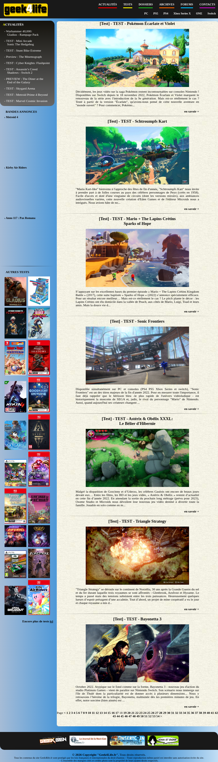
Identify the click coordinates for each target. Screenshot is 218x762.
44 (118, 716)
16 (113, 712)
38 (200, 712)
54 (158, 716)
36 (192, 712)
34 (184, 712)
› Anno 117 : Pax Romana (19, 218)
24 (144, 712)
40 (208, 712)
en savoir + (191, 111)
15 (109, 712)
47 (130, 716)
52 (150, 716)
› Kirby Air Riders (15, 167)
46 (126, 716)
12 (97, 712)
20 (129, 712)
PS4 (166, 13)
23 (140, 712)
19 (125, 712)
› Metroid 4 (11, 117)
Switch (211, 13)
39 (204, 712)
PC (146, 13)
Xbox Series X (182, 13)
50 (142, 716)
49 (138, 716)
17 (117, 712)
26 (152, 712)
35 (188, 712)
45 (122, 716)
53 (154, 716)
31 (172, 712)
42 (216, 712)
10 (89, 712)
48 (134, 716)
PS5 (156, 13)
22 (137, 712)
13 (101, 712)
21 (133, 712)
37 (196, 712)
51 (146, 716)
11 (93, 712)
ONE (199, 13)
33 (180, 712)
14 (105, 712)
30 (168, 712)
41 (212, 712)
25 (148, 712)
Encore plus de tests (37, 621)
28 (160, 712)
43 (114, 716)
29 (164, 712)
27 (156, 712)
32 (176, 712)
